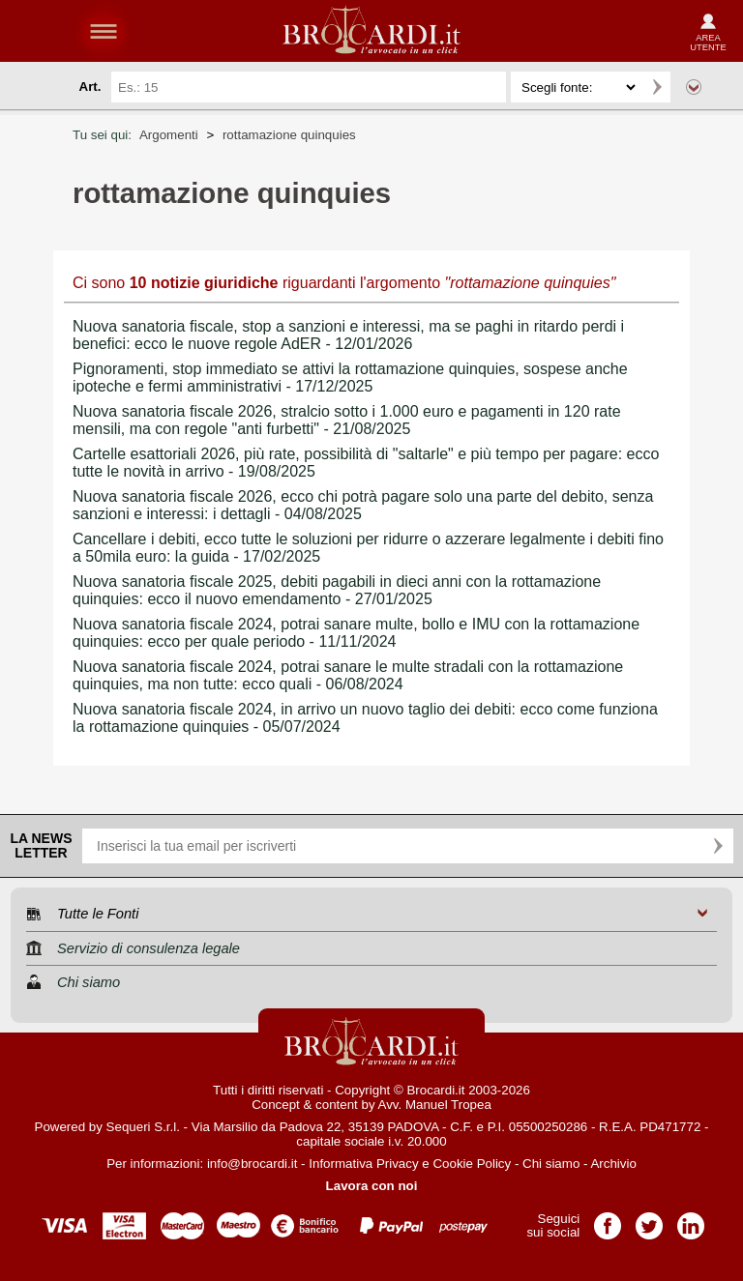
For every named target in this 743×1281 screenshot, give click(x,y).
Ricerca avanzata (693, 87)
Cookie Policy (471, 1163)
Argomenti (168, 135)
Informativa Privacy (363, 1163)
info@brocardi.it (252, 1163)
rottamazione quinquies (289, 135)
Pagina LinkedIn (690, 1219)
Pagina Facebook (607, 1219)
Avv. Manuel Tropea (434, 1104)
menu (103, 31)
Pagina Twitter (649, 1219)
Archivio (613, 1163)
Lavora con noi (372, 1186)
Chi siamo (551, 1163)
